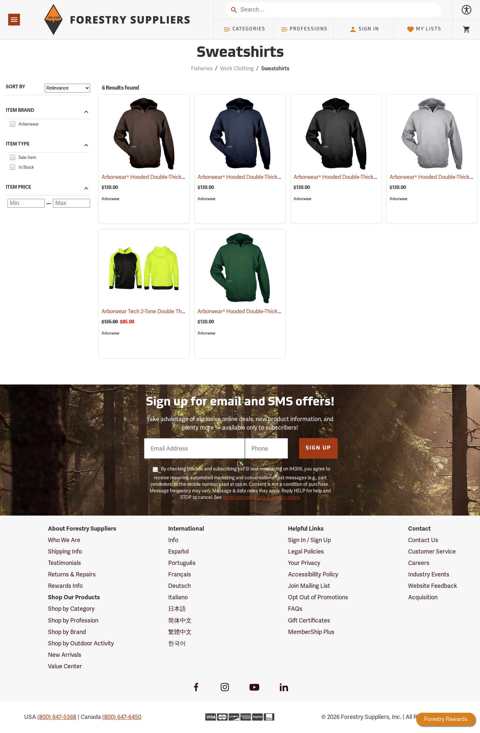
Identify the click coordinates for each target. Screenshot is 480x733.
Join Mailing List (309, 585)
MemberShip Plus (311, 632)
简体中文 (180, 620)
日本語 (177, 608)
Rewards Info (65, 585)
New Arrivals (64, 654)
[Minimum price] (26, 203)
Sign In (364, 29)
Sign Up (318, 448)
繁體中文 (180, 632)
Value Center (65, 666)
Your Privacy (304, 563)
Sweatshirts (275, 68)
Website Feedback (432, 585)
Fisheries (202, 68)
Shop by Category (71, 608)
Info (173, 540)
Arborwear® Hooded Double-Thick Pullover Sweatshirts (176, 177)
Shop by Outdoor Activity (81, 643)
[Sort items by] (67, 88)
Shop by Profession (73, 620)
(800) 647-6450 (121, 717)
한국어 (177, 643)
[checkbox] (12, 123)
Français (179, 574)
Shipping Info (65, 551)
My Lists (424, 29)
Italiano (178, 597)
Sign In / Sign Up (309, 540)
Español (178, 551)
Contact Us (423, 540)
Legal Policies (306, 551)
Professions (304, 29)
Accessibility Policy (313, 574)
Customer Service (432, 551)
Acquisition (423, 597)
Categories (244, 29)
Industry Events (428, 574)
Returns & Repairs (72, 574)
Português (182, 563)
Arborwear (111, 198)
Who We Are (64, 540)
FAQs (295, 608)
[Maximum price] (71, 203)
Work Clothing (237, 68)
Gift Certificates (309, 620)
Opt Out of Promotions (318, 597)
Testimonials (64, 563)
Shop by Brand (67, 632)
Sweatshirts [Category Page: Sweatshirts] (240, 53)
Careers (418, 563)
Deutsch (179, 585)
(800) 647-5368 (56, 717)
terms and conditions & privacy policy (261, 497)
